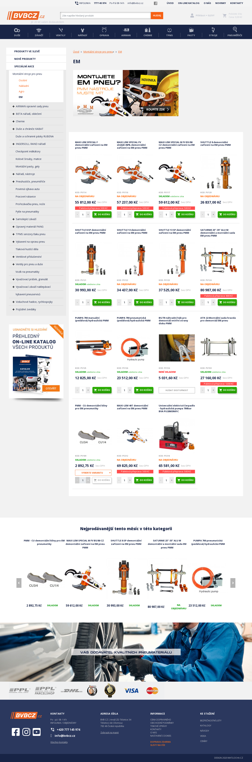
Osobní (23, 80)
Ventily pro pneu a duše (29, 264)
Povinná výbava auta (27, 189)
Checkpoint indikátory (28, 151)
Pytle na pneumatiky (27, 211)
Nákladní (24, 86)
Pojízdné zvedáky (26, 309)
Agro (21, 91)
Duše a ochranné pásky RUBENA (35, 136)
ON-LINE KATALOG (188, 3)
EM (21, 97)
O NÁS (207, 3)
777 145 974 (100, 3)
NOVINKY (220, 3)
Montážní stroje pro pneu (27, 74)
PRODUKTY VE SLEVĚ (27, 51)
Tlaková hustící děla (27, 249)
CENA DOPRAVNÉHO (160, 719)
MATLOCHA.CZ (235, 757)
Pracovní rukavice (26, 196)
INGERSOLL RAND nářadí (31, 144)
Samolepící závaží (26, 219)
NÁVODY (204, 730)
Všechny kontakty (59, 742)
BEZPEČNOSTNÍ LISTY (210, 720)
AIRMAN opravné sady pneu (32, 106)
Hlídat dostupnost (176, 390)
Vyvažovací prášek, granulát (32, 279)
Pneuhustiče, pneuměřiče (30, 181)
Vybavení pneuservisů (28, 294)
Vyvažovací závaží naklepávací (33, 286)
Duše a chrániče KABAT (29, 129)
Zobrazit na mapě (109, 732)
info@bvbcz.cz (135, 3)
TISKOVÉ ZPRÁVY (158, 726)
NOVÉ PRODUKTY (25, 59)
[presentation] (18, 583)
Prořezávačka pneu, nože (30, 204)
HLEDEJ (157, 15)
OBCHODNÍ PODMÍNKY (162, 722)
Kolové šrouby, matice (28, 159)
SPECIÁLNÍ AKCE (24, 66)
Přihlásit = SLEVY (205, 15)
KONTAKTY (236, 3)
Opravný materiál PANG (29, 226)
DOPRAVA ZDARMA (160, 741)
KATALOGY (205, 725)
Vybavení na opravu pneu (30, 241)
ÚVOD (170, 3)
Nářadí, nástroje (25, 174)
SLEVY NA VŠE (157, 745)
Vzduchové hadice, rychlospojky (34, 301)
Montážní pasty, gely (27, 166)
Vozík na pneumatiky (27, 271)
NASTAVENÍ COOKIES (160, 735)
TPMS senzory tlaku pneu (30, 234)
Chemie (20, 121)
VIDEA (203, 735)
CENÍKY (203, 741)
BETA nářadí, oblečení (28, 113)
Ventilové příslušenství (28, 256)
